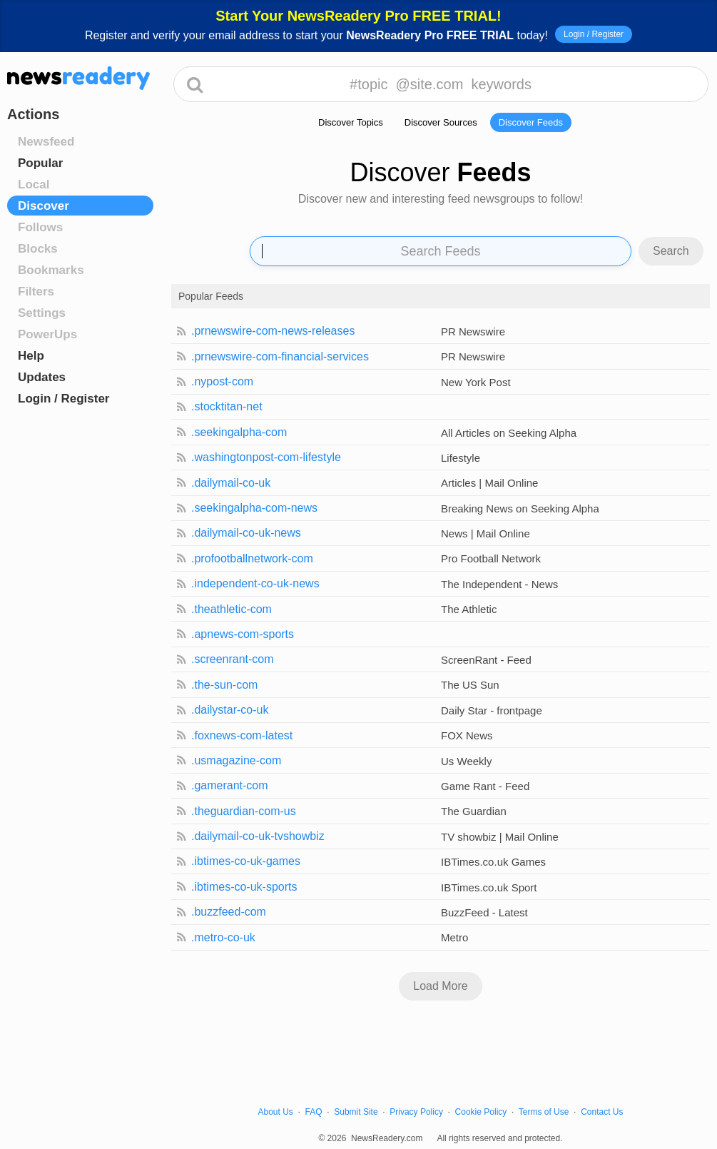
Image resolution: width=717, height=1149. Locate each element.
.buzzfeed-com (228, 912)
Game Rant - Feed (485, 786)
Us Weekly (466, 761)
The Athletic (469, 609)
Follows (40, 227)
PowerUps (47, 334)
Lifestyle (460, 458)
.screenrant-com (232, 659)
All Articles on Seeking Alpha (508, 433)
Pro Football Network (491, 558)
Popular (40, 163)
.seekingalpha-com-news (254, 508)
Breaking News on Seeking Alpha (520, 508)
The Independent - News (499, 584)
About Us (275, 1112)
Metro (454, 937)
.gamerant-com (229, 785)
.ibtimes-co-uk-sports (244, 887)
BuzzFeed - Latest (484, 912)
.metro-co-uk (223, 937)
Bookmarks (51, 270)
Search (671, 251)
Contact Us (602, 1112)
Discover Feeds (531, 122)
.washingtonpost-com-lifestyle (266, 457)
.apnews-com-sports (242, 634)
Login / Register (594, 34)
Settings (42, 313)
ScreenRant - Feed (486, 660)
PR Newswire (473, 331)
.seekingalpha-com (239, 432)
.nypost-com (222, 381)
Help (31, 356)
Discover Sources (441, 122)
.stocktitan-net (227, 406)
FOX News (467, 735)
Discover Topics (350, 122)
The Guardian (474, 811)
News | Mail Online (485, 533)
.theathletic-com (231, 609)
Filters (36, 291)
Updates (42, 377)
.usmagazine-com (236, 760)
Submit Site (355, 1112)
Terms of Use (544, 1112)
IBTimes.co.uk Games (493, 862)
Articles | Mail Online (489, 483)
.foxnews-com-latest (242, 735)
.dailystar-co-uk (229, 710)
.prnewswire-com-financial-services (280, 356)
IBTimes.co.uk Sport (489, 887)
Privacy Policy (416, 1112)
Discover (43, 206)
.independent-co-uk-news (255, 583)
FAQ (313, 1112)
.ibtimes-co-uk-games (245, 861)
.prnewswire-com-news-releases (273, 331)
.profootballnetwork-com (252, 558)
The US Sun (470, 685)
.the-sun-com (224, 685)
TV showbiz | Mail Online (500, 837)
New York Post (476, 382)
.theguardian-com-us (243, 811)
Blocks (38, 248)
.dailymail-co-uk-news (246, 533)
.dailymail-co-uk (230, 483)
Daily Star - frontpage (491, 710)
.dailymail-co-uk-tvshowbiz (258, 836)
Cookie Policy (481, 1112)
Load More (440, 986)
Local (33, 184)
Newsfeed (46, 141)
